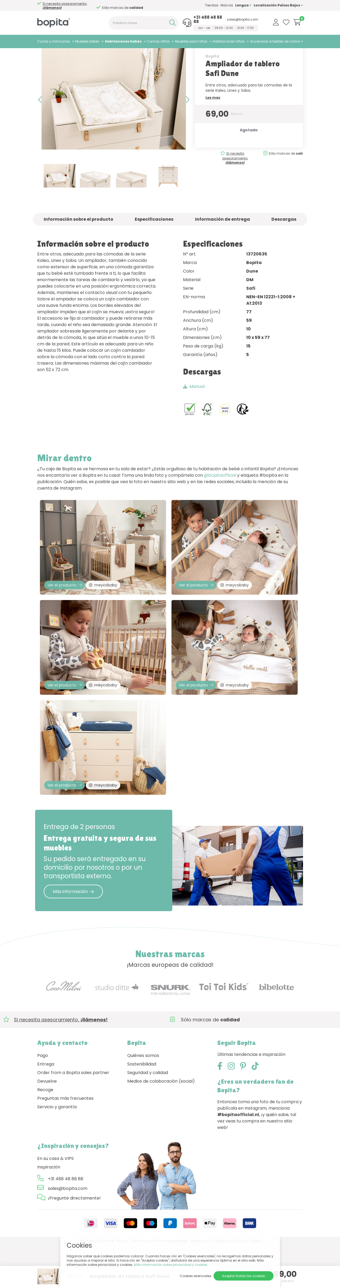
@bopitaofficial (220, 498)
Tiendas (211, 5)
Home (42, 55)
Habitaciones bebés (123, 41)
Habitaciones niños (229, 41)
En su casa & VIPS (55, 1200)
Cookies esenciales (195, 1276)
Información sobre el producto (78, 242)
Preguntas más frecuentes (65, 1140)
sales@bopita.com (242, 19)
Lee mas (213, 121)
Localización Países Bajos (278, 5)
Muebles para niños (191, 41)
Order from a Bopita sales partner (73, 1114)
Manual (194, 410)
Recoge (45, 1131)
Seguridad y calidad (147, 1114)
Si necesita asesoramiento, (223, 181)
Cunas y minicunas (53, 41)
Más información (73, 933)
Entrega (45, 1106)
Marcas (227, 5)
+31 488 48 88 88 (207, 19)
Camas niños (158, 41)
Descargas (283, 242)
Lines (98, 55)
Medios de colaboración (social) (161, 1123)
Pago (42, 1097)
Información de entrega (222, 242)
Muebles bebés (87, 41)
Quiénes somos (143, 1097)
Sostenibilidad (141, 1106)
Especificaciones (154, 242)
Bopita (212, 79)
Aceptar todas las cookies (243, 1276)
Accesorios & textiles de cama (275, 41)
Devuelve (47, 1123)
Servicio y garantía (57, 1148)
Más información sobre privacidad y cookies (170, 1264)
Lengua (243, 5)
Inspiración (48, 1209)
